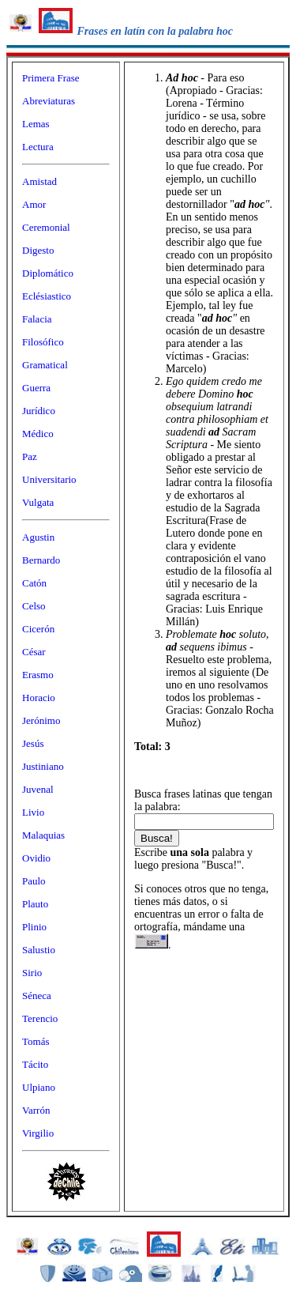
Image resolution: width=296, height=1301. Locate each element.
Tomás (35, 1041)
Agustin (38, 537)
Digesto (38, 250)
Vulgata (38, 502)
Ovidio (36, 858)
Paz (29, 456)
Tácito (35, 1064)
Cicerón (38, 629)
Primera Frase (51, 78)
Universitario (49, 479)
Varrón (36, 1110)
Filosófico (43, 342)
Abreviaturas (48, 101)
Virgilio (38, 1133)
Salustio (38, 950)
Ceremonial (46, 227)
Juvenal (38, 789)
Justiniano (43, 766)
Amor (34, 204)
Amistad (39, 181)
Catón (34, 583)
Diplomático (47, 273)
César (34, 652)
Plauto (35, 904)
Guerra (36, 388)
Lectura (38, 147)
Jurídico (38, 411)
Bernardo (41, 560)
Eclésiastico (46, 296)
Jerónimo (41, 720)
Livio (33, 812)
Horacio (38, 697)
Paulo (34, 881)
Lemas (36, 124)
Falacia (37, 319)
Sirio (32, 973)
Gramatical (45, 365)
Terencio (40, 1018)
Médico (38, 433)
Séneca (36, 995)
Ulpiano (38, 1087)
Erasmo (38, 675)
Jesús (32, 743)
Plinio (34, 927)
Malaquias (43, 835)
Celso (34, 606)
